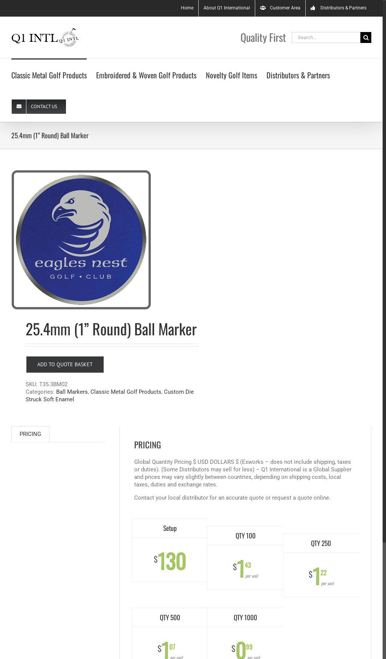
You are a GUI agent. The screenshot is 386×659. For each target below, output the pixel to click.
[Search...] (326, 37)
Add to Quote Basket (65, 364)
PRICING (30, 434)
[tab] (30, 434)
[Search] (365, 37)
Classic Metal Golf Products (125, 391)
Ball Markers (72, 391)
